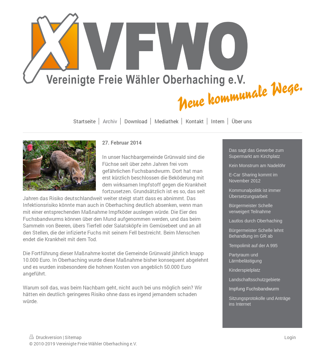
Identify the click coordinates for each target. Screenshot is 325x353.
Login (290, 337)
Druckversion (46, 337)
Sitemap (73, 337)
